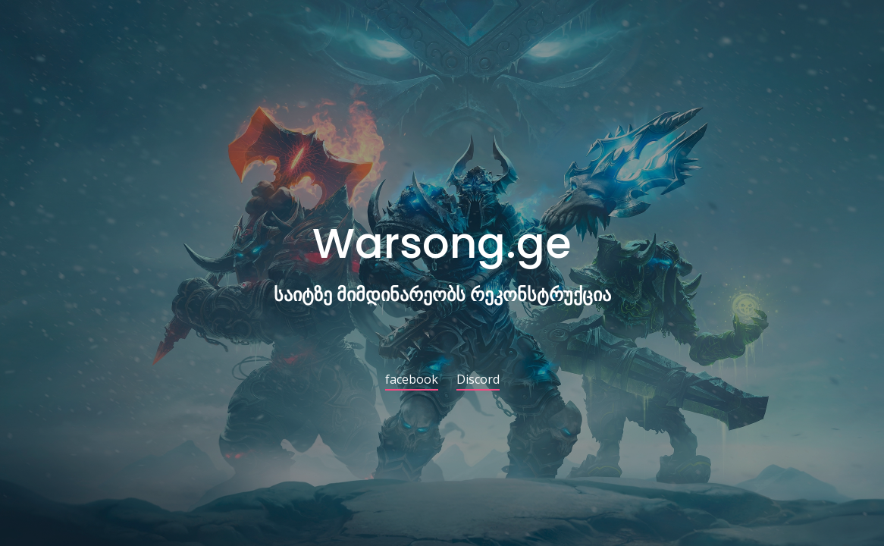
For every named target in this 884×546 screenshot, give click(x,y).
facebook (411, 380)
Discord (478, 380)
